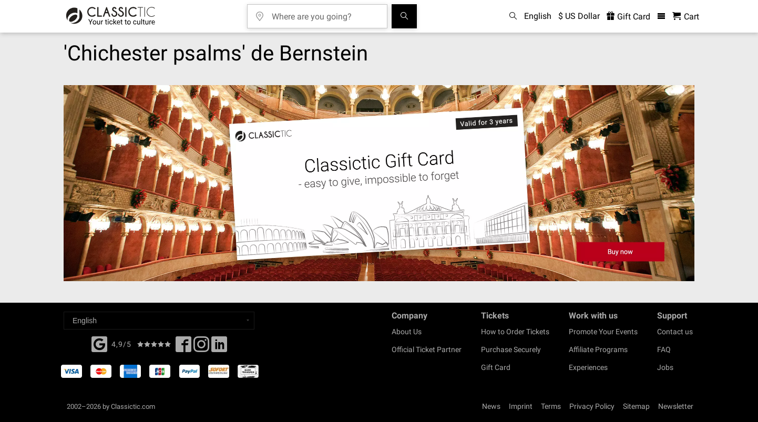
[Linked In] (219, 347)
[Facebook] (99, 343)
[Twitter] (201, 347)
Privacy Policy (591, 406)
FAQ (664, 349)
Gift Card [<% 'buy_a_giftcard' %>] (628, 17)
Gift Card (495, 367)
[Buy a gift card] (379, 183)
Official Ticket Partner (427, 349)
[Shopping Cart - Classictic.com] (685, 17)
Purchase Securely (511, 349)
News (491, 406)
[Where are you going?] (325, 13)
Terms (551, 406)
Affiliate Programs (598, 349)
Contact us (675, 331)
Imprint (520, 406)
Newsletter (675, 406)
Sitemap (636, 406)
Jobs (665, 367)
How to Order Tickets (515, 331)
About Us (407, 331)
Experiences (588, 367)
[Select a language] (159, 321)
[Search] (404, 16)
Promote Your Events (603, 331)
